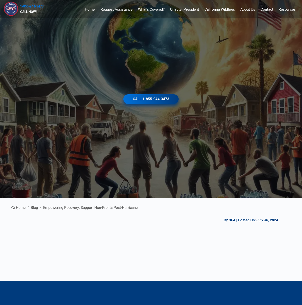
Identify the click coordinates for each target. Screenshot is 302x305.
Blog (34, 207)
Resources (287, 9)
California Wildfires (220, 9)
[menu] (171, 9)
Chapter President (184, 9)
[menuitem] (90, 9)
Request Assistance (117, 9)
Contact (267, 9)
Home (90, 9)
